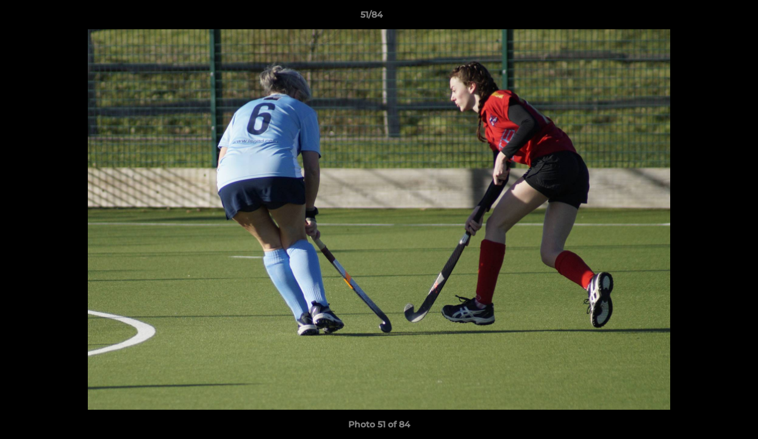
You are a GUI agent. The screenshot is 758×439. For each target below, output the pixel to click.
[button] (706, 17)
